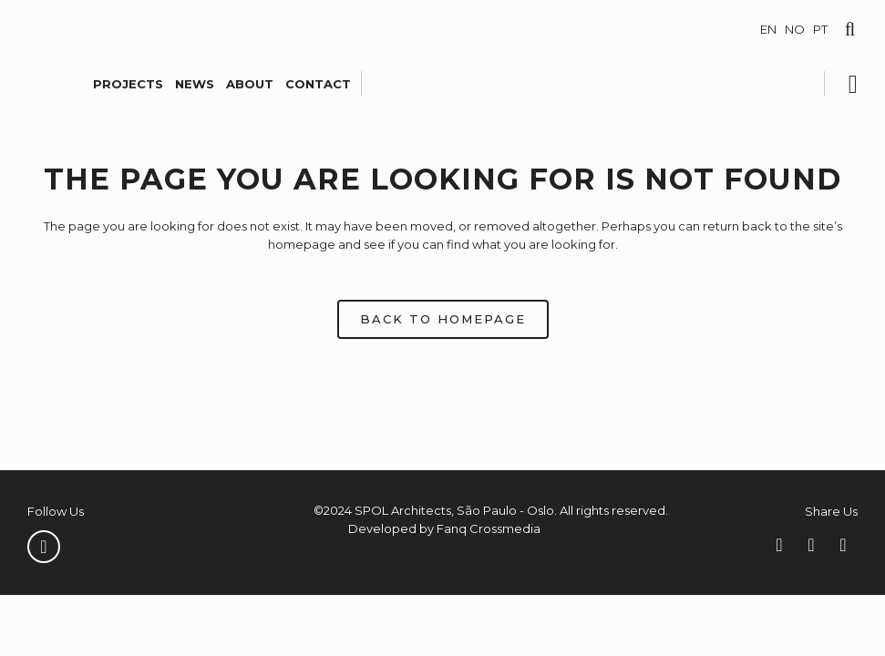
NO (795, 29)
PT (820, 29)
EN (768, 29)
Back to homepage (443, 319)
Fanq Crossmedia (488, 528)
